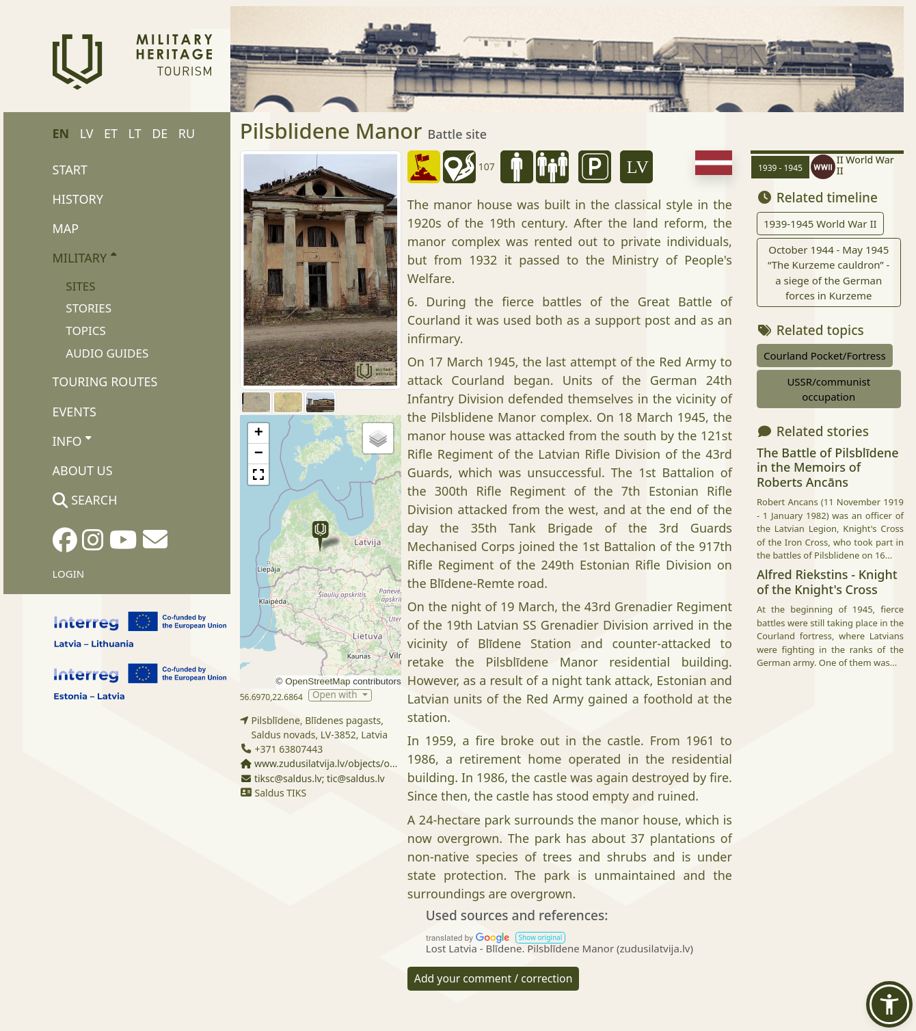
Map (66, 228)
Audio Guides (107, 353)
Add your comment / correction (493, 978)
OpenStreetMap (317, 681)
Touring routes (105, 381)
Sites (80, 286)
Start (70, 169)
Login (69, 573)
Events (74, 411)
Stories (88, 308)
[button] (320, 536)
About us (83, 470)
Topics (86, 330)
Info (72, 440)
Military (84, 257)
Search (85, 500)
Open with (336, 695)
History (78, 199)
